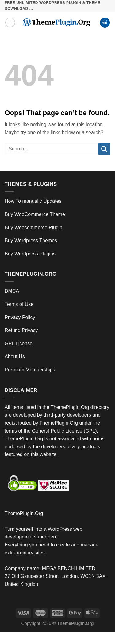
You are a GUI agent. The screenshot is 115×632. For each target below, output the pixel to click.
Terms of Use (19, 304)
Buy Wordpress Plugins (30, 253)
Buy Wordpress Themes (31, 240)
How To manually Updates (33, 201)
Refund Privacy (21, 330)
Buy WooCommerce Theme (35, 214)
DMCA (12, 291)
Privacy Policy (20, 317)
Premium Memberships (30, 369)
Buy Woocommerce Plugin (33, 227)
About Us (15, 356)
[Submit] (104, 149)
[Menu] (10, 22)
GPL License (19, 343)
